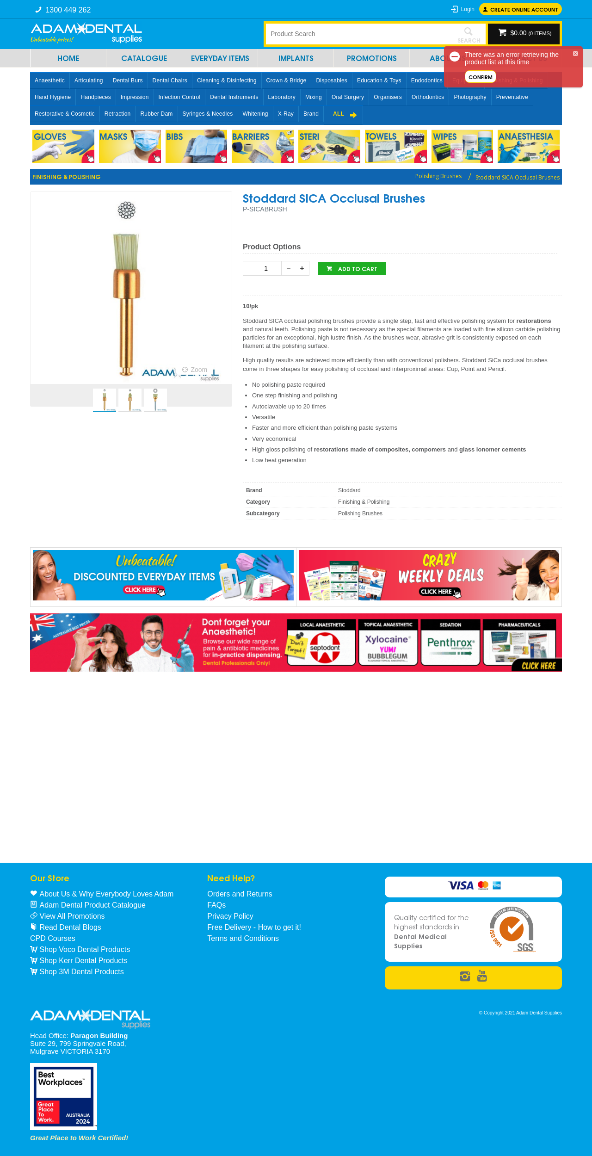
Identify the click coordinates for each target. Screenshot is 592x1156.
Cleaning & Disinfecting (227, 80)
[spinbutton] (264, 268)
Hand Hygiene (53, 97)
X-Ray (286, 114)
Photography (470, 97)
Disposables (331, 80)
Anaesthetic (50, 80)
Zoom (199, 369)
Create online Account (524, 9)
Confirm (481, 76)
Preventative (512, 97)
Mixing (313, 97)
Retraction (118, 114)
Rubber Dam (156, 114)
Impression (135, 97)
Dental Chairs (170, 80)
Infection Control (180, 97)
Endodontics (427, 80)
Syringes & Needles (208, 114)
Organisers (388, 97)
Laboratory (282, 97)
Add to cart (357, 268)
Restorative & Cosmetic (65, 114)
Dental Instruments (234, 97)
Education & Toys (379, 80)
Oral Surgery (348, 97)
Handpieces (95, 97)
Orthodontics (428, 97)
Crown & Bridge (286, 80)
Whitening (255, 114)
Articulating (88, 80)
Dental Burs (128, 80)
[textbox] (358, 34)
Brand (311, 114)
